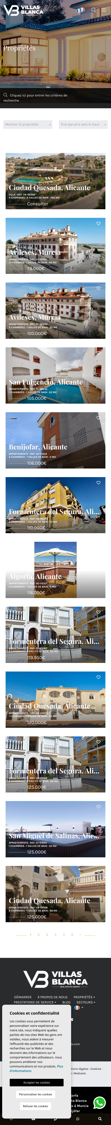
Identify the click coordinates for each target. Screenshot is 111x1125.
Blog (66, 1002)
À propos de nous (52, 997)
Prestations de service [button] (34, 1002)
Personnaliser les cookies (35, 1094)
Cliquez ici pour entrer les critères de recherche (35, 98)
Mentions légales (76, 1069)
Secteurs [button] (85, 1002)
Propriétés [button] (82, 997)
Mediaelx (79, 1073)
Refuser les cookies (35, 1106)
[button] (79, 1008)
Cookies (95, 1069)
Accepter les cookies (36, 1082)
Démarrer (23, 997)
